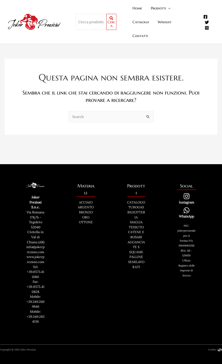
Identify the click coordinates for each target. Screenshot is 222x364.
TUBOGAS (136, 194)
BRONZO (86, 199)
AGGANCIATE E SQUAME (136, 233)
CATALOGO (136, 188)
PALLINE (136, 243)
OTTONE (86, 208)
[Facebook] (205, 10)
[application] (166, 8)
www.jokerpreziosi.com (35, 253)
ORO (85, 203)
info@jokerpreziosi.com (35, 238)
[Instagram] (206, 21)
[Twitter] (206, 15)
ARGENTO (86, 194)
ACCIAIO (86, 188)
